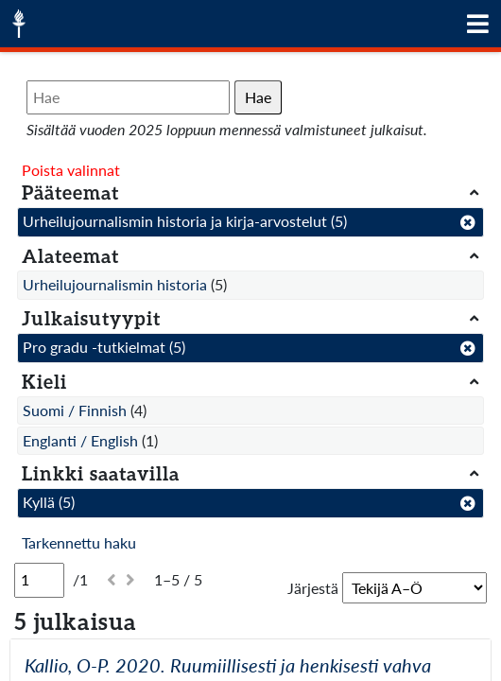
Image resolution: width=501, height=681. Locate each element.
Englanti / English (80, 440)
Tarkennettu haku (79, 542)
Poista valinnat (71, 170)
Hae (258, 97)
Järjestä (312, 588)
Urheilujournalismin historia (115, 284)
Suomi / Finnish (75, 410)
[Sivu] (39, 580)
